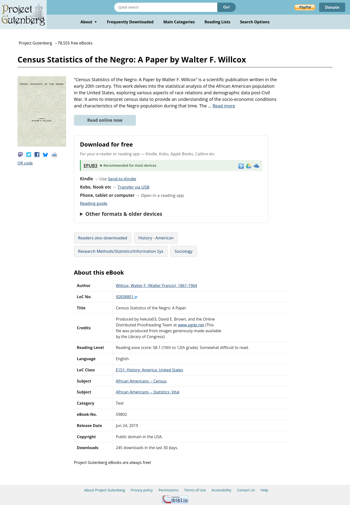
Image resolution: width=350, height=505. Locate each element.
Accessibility (221, 490)
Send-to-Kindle (122, 179)
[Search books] (165, 7)
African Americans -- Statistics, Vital (147, 392)
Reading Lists (217, 22)
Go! (226, 7)
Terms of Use (195, 490)
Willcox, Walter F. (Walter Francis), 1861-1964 (156, 285)
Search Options (255, 22)
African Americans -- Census (141, 381)
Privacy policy (142, 490)
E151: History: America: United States (149, 370)
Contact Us (246, 490)
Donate (332, 7)
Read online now (104, 120)
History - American (156, 238)
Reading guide (93, 203)
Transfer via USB (133, 187)
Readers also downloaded (102, 238)
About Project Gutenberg (104, 490)
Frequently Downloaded (130, 22)
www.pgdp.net (191, 325)
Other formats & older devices (123, 214)
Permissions (168, 490)
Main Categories (179, 22)
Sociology (183, 251)
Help (264, 490)
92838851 (126, 296)
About (88, 22)
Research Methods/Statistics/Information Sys (120, 251)
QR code (25, 163)
